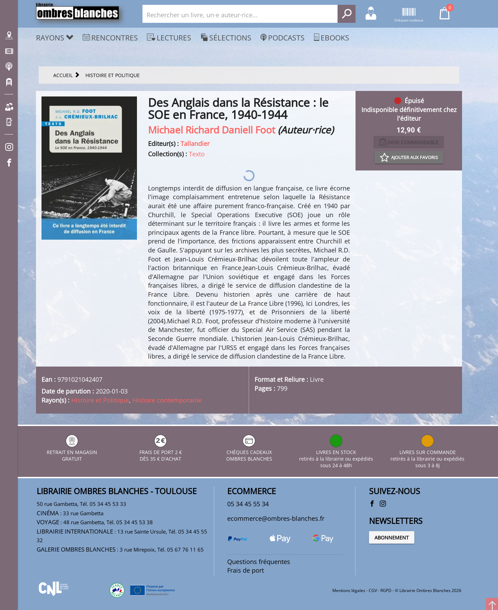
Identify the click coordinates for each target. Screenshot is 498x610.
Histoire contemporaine (167, 400)
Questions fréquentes (258, 561)
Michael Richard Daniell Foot (211, 129)
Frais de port (245, 570)
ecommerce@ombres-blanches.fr (275, 518)
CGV (373, 590)
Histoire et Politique (100, 400)
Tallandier (195, 143)
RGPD (385, 590)
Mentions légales (348, 590)
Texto (197, 154)
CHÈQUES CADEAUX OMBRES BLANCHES (249, 452)
